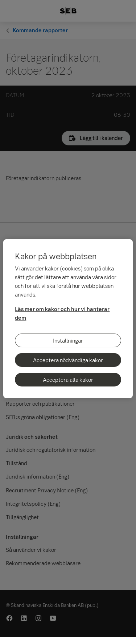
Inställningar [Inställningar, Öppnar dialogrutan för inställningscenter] (68, 340)
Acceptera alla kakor (68, 379)
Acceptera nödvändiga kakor (68, 360)
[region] (67, 318)
